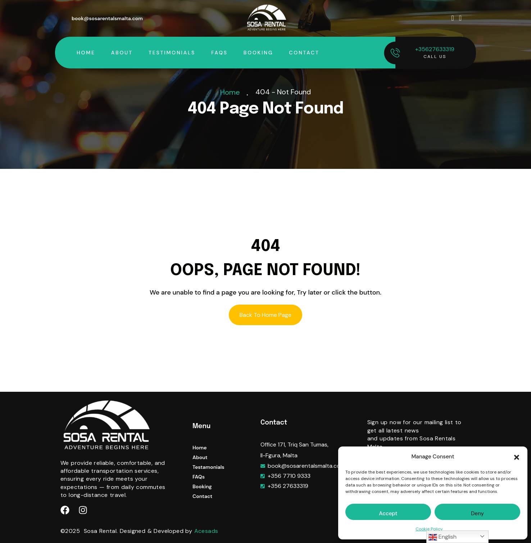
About (122, 52)
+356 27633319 (288, 486)
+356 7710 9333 (289, 476)
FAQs (219, 52)
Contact (304, 52)
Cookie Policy (429, 529)
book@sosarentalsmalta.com (107, 18)
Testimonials (172, 52)
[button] (516, 457)
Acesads (206, 531)
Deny (477, 513)
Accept (388, 513)
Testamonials (208, 467)
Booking (258, 52)
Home (86, 52)
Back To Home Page (265, 315)
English (442, 537)
